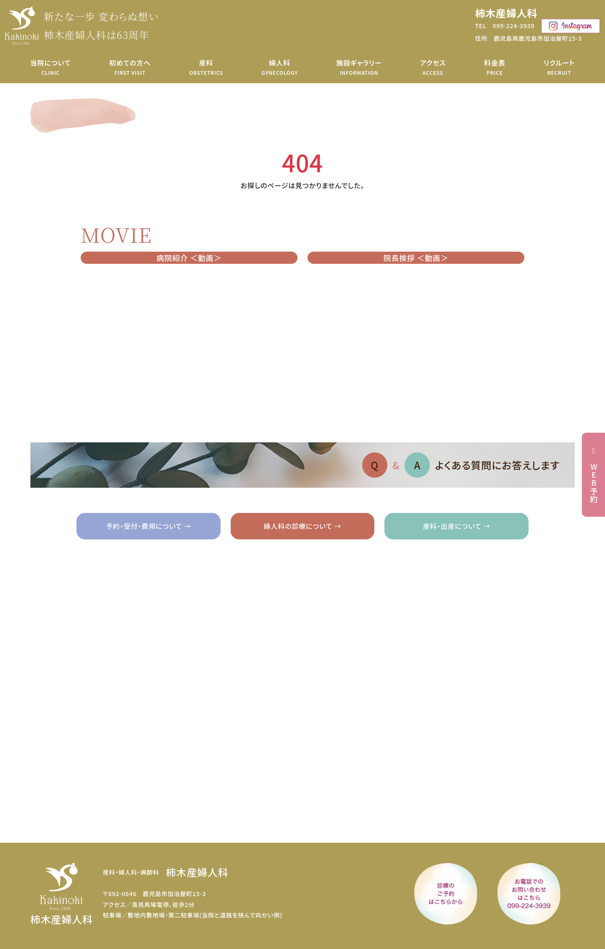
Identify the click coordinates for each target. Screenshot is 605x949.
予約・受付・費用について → (148, 526)
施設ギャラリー (358, 67)
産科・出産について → (456, 526)
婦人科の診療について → (302, 526)
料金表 (494, 67)
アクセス (433, 67)
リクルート (559, 67)
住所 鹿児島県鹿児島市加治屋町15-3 (528, 38)
